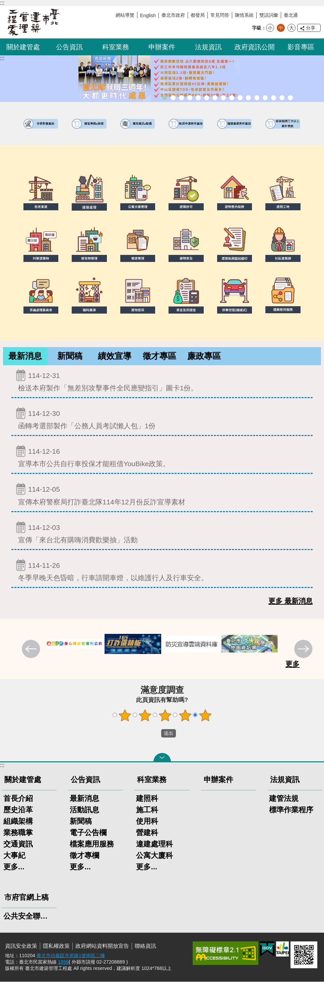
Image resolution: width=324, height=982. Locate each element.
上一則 (32, 650)
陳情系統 (244, 15)
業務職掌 (18, 833)
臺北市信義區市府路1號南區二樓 (71, 956)
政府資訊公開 (255, 47)
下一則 (304, 650)
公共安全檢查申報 (248, 97)
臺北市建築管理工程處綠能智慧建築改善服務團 (189, 97)
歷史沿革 (18, 810)
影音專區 (300, 47)
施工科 (147, 810)
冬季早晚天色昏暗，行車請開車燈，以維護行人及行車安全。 (162, 570)
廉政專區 (204, 356)
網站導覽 (125, 15)
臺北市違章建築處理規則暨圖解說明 (198, 97)
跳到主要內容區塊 (3, 3)
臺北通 (291, 15)
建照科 (147, 799)
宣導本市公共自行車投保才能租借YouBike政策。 (162, 456)
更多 (292, 664)
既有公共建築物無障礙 (206, 97)
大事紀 (14, 856)
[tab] (25, 356)
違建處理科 (154, 844)
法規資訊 (208, 47)
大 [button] (291, 28)
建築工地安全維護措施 (281, 97)
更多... (13, 867)
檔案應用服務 (92, 844)
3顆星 (164, 715)
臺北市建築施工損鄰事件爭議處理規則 (290, 97)
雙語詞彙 (268, 15)
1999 (63, 962)
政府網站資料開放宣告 (102, 946)
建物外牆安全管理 (214, 97)
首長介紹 (18, 799)
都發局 (198, 15)
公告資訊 (69, 47)
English (148, 15)
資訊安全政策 (21, 946)
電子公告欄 (88, 833)
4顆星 (185, 715)
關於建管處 (23, 47)
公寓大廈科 (154, 856)
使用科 (147, 821)
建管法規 (284, 799)
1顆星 (124, 715)
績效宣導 (114, 356)
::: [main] (2, 58)
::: (2, 3)
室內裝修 (223, 97)
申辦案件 (161, 47)
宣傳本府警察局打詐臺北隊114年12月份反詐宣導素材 (162, 494)
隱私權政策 (56, 946)
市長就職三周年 (164, 97)
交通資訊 (18, 844)
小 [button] (270, 28)
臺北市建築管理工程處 (33, 22)
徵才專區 (159, 356)
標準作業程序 (291, 810)
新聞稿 (70, 356)
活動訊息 (84, 810)
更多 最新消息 (290, 601)
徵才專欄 (84, 856)
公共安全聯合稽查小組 (29, 916)
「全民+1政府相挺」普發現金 (181, 97)
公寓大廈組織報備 (240, 97)
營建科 (147, 833)
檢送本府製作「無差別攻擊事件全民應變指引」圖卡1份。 (162, 380)
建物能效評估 (265, 97)
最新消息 (25, 356)
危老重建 (231, 97)
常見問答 (219, 15)
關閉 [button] (162, 757)
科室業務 (115, 47)
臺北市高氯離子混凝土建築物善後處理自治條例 (273, 97)
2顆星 (144, 715)
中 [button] (280, 28)
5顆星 (205, 715)
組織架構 (18, 821)
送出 (154, 733)
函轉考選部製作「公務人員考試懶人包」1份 (162, 418)
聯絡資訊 (145, 946)
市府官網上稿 (26, 897)
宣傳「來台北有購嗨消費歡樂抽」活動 (162, 532)
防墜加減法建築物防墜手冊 (256, 97)
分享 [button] (310, 28)
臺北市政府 (173, 15)
